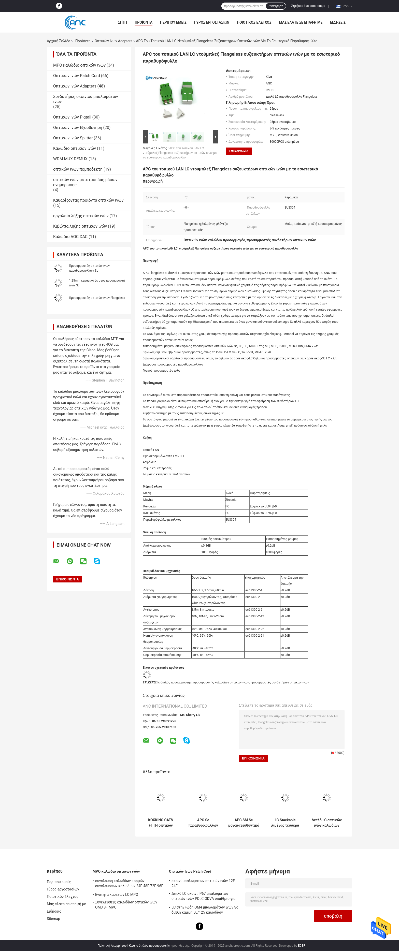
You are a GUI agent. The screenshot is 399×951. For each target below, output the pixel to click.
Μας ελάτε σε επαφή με (300, 22)
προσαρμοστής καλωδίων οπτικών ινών (221, 682)
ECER (301, 945)
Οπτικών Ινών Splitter (73, 138)
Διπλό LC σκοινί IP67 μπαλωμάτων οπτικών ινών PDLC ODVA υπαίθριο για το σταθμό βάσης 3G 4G (203, 896)
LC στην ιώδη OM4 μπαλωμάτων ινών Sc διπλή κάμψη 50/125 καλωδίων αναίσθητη (205, 910)
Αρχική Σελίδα (58, 41)
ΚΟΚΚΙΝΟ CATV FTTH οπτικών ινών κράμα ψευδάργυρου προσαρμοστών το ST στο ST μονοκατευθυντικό (160, 823)
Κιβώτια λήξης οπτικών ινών (80, 226)
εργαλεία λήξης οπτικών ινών (80, 215)
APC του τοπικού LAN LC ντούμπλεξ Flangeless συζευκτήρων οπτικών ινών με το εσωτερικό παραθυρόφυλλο (180, 153)
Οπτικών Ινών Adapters (113, 41)
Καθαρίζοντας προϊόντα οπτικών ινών (88, 200)
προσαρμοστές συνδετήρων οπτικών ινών (279, 682)
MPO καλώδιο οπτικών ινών (79, 65)
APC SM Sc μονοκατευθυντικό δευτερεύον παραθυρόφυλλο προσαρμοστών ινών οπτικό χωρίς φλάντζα (243, 823)
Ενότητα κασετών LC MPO (116, 895)
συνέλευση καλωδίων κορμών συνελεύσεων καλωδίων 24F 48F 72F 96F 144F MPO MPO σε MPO (129, 884)
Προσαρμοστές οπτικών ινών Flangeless (97, 298)
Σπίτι (122, 22)
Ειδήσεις (338, 22)
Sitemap (53, 919)
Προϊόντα (143, 22)
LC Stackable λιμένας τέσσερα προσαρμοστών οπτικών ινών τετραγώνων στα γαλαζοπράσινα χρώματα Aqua (285, 823)
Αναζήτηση (275, 6)
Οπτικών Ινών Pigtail (72, 117)
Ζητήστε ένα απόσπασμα (308, 6)
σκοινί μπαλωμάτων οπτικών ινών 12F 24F (203, 883)
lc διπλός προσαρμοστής (175, 682)
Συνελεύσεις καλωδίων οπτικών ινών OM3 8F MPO (126, 904)
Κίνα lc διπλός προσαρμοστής (149, 945)
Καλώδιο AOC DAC (70, 236)
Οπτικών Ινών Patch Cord (76, 75)
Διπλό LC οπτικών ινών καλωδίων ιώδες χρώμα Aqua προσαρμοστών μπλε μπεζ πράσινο (326, 823)
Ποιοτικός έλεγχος (254, 22)
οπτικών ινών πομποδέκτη (78, 169)
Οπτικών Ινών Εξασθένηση (77, 127)
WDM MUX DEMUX (70, 158)
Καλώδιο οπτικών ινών (74, 148)
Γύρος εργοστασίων (211, 22)
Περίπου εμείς (173, 22)
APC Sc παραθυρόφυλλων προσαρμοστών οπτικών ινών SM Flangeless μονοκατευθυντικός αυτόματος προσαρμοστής (203, 823)
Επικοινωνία (238, 151)
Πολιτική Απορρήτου (111, 945)
